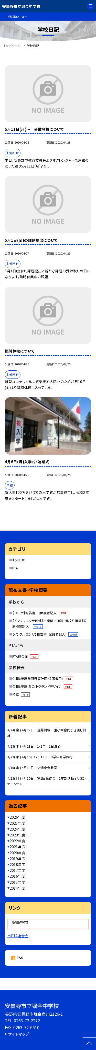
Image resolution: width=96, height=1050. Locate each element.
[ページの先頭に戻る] (89, 1044)
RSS (19, 957)
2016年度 (17, 876)
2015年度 (17, 882)
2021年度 (17, 846)
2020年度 (17, 852)
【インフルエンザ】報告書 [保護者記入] (45, 634)
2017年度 (17, 870)
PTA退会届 (25, 656)
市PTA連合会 (17, 935)
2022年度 (17, 840)
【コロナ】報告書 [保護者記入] (40, 612)
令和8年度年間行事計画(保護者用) (42, 678)
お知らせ (18, 559)
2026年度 (17, 817)
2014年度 (17, 888)
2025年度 (17, 823)
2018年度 (17, 864)
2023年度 (17, 834)
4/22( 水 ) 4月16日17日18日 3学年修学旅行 (40, 756)
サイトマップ (18, 1034)
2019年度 (17, 858)
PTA (15, 568)
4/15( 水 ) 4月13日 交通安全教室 (32, 767)
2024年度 (17, 829)
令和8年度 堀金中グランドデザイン (42, 686)
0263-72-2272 (27, 1020)
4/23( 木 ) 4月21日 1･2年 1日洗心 (34, 746)
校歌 (21, 694)
